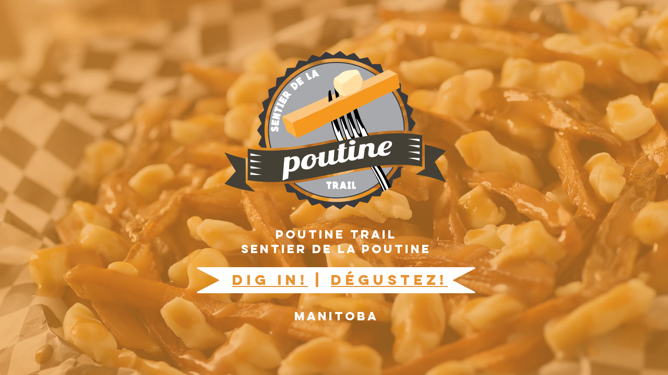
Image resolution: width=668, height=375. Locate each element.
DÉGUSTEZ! (389, 280)
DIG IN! (270, 280)
